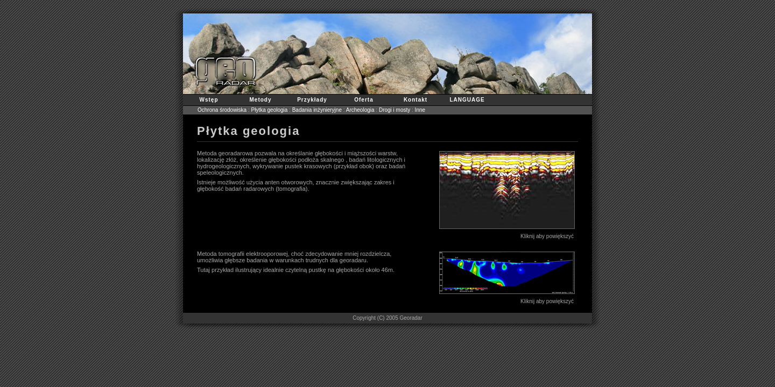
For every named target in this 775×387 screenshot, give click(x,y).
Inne (420, 110)
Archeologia (360, 110)
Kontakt (415, 100)
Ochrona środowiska (222, 110)
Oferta (363, 100)
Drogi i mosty (394, 110)
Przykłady (312, 100)
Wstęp (209, 100)
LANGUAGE (466, 100)
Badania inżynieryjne (317, 110)
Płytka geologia (269, 110)
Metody (261, 100)
